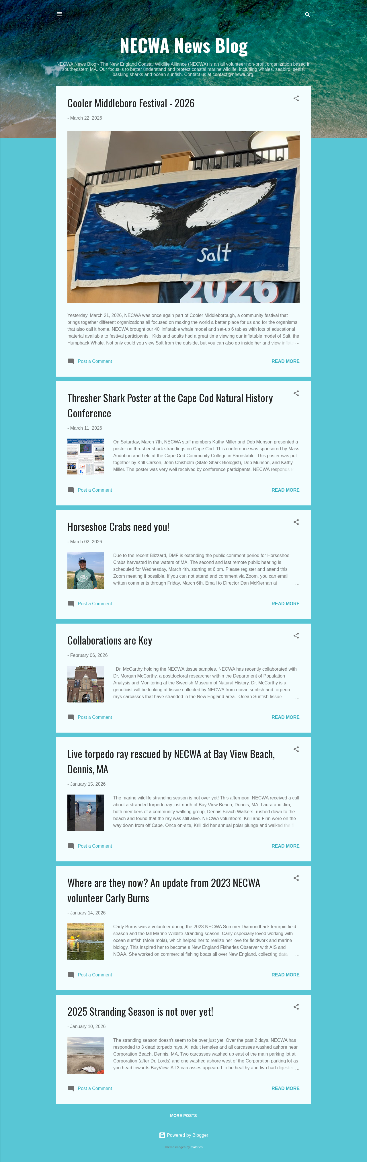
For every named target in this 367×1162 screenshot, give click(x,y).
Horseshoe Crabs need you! (118, 526)
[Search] (307, 15)
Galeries (197, 1147)
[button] (296, 99)
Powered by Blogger (183, 1135)
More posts (183, 1115)
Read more (286, 361)
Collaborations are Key (109, 639)
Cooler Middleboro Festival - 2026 (131, 102)
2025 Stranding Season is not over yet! (140, 1011)
